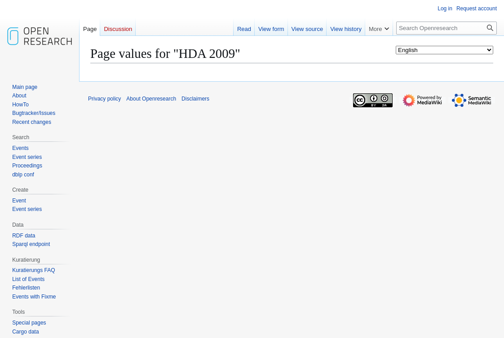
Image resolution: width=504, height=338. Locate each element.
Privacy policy (104, 99)
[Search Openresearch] (446, 28)
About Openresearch (151, 99)
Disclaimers (195, 99)
